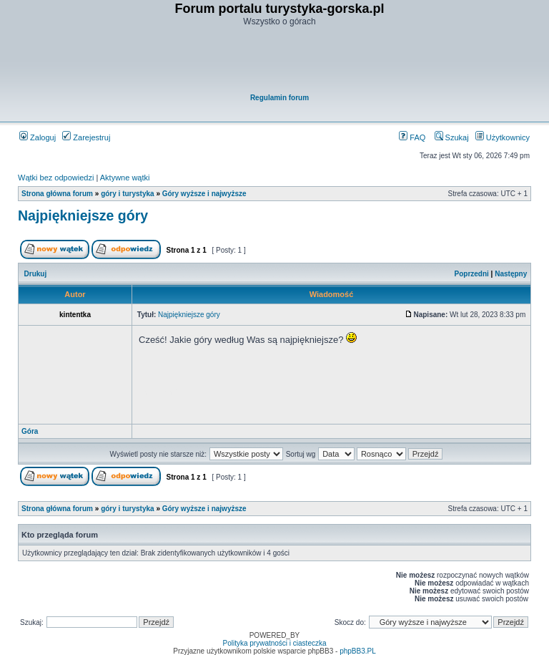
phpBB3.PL (358, 651)
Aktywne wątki (125, 177)
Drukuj (35, 274)
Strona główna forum (57, 194)
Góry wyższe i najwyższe (204, 194)
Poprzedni (472, 274)
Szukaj (452, 137)
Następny (511, 274)
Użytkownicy (502, 137)
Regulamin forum (279, 98)
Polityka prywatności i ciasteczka (274, 643)
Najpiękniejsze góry (83, 215)
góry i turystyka (127, 194)
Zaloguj (37, 137)
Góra (29, 431)
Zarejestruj (86, 137)
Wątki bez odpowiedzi (56, 177)
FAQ (412, 137)
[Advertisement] (279, 61)
